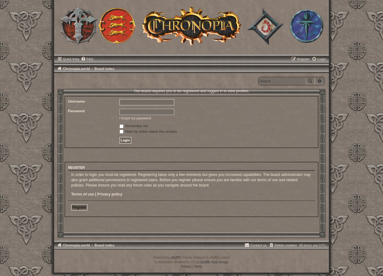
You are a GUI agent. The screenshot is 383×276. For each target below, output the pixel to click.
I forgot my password (135, 118)
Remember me (133, 126)
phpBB (175, 257)
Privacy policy (110, 194)
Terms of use (82, 194)
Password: (77, 111)
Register (79, 207)
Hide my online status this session (148, 131)
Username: (77, 101)
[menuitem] (87, 59)
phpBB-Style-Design (214, 262)
